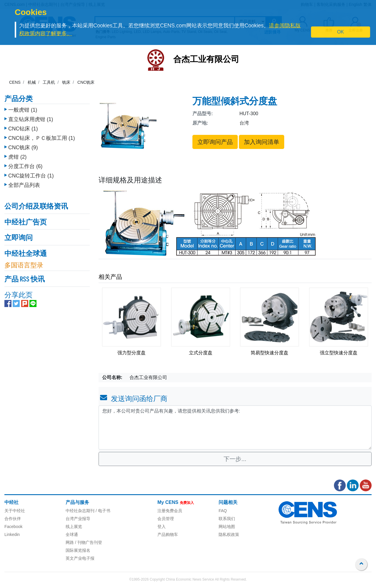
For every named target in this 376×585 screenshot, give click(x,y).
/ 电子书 (102, 510)
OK (340, 31)
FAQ (223, 510)
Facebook (13, 526)
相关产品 (110, 277)
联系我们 (227, 518)
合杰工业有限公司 (206, 60)
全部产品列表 (24, 184)
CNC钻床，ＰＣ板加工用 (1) (41, 137)
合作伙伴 (12, 518)
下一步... (235, 459)
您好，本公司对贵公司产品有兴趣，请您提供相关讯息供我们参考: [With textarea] (235, 427)
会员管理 (165, 518)
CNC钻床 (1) (23, 127)
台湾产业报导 (78, 518)
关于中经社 (14, 510)
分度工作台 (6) (25, 165)
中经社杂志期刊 (80, 510)
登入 (161, 526)
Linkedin (12, 534)
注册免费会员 (169, 510)
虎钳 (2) (17, 155)
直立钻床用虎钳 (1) (30, 118)
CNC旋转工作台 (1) (31, 174)
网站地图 (227, 526)
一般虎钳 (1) (22, 108)
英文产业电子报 (80, 558)
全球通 (72, 534)
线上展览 (74, 526)
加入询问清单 (261, 142)
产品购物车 (167, 534)
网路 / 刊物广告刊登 (84, 542)
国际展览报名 (78, 550)
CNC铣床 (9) (23, 146)
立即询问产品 (215, 142)
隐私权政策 (229, 534)
